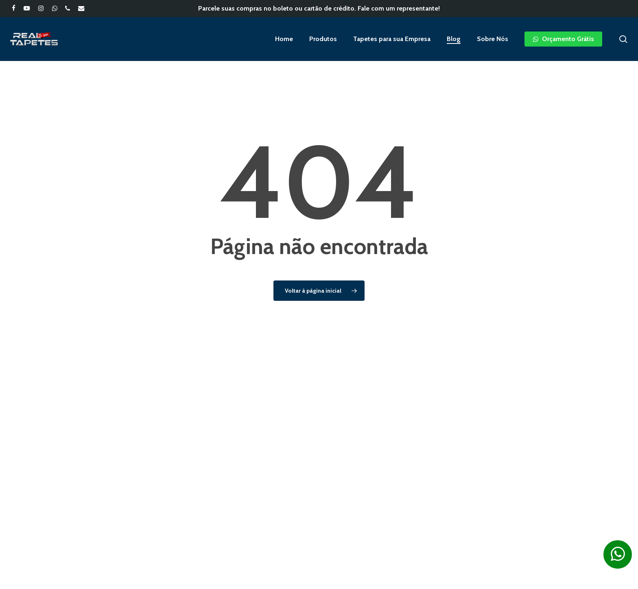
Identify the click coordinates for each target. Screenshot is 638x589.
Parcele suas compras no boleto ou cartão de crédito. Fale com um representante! (319, 8)
